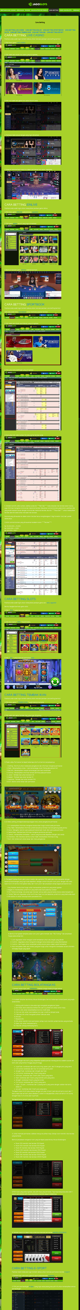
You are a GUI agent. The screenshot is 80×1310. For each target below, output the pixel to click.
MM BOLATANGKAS (59, 1232)
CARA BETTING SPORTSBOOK (53, 30)
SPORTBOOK (36, 304)
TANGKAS (33, 989)
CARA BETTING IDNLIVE (33, 30)
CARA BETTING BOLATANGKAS (33, 985)
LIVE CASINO (35, 35)
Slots (11, 610)
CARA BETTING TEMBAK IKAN (20, 32)
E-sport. (67, 1272)
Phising (27, 10)
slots (48, 603)
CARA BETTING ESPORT (55, 32)
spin (11, 658)
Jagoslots (35, 212)
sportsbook (22, 312)
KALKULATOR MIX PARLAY (39, 10)
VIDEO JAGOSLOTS (65, 10)
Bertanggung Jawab (8, 10)
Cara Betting (54, 10)
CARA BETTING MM (39, 32)
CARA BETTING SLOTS (20, 599)
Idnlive (15, 224)
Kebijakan (20, 10)
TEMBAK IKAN (23, 702)
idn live (23, 270)
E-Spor (31, 1287)
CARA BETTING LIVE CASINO (14, 30)
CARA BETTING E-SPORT (29, 1268)
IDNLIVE (32, 205)
